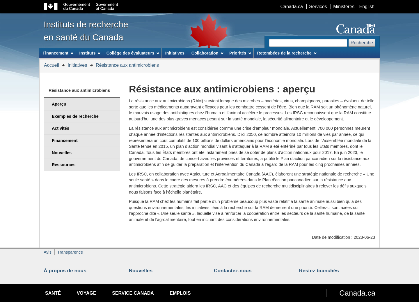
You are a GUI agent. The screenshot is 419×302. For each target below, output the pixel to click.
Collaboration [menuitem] (207, 53)
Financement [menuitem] (57, 53)
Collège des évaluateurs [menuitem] (132, 53)
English (366, 6)
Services (318, 6)
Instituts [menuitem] (89, 53)
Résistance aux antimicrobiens (127, 65)
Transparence (70, 252)
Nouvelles (141, 270)
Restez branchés (319, 270)
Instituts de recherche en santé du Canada (86, 30)
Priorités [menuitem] (240, 53)
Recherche (362, 42)
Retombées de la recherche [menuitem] (287, 53)
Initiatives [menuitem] (174, 53)
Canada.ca (291, 6)
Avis (48, 252)
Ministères (343, 6)
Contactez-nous (233, 270)
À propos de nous (65, 270)
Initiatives (77, 65)
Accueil (51, 65)
